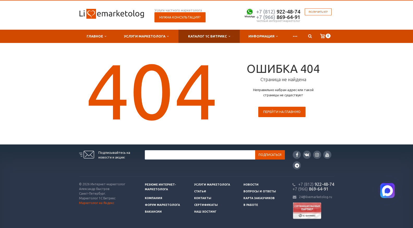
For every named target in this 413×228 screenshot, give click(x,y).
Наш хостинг (205, 211)
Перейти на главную (282, 111)
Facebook (297, 155)
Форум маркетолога (162, 204)
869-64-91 (278, 17)
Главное (96, 36)
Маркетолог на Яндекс (96, 203)
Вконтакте (306, 154)
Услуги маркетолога (146, 36)
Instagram (317, 155)
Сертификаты (206, 204)
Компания (153, 198)
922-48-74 (278, 12)
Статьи (200, 191)
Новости (251, 184)
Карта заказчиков (259, 198)
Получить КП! (318, 11)
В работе (250, 204)
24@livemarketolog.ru (315, 197)
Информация (263, 36)
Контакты (202, 198)
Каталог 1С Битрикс (209, 36)
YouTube (327, 155)
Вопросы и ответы (259, 191)
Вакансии (153, 211)
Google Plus (297, 165)
